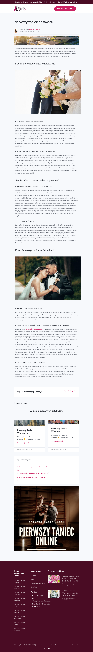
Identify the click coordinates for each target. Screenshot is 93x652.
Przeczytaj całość (23, 443)
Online (65, 9)
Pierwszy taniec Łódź (19, 605)
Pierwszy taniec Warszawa (19, 587)
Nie (73, 392)
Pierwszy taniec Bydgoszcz (19, 617)
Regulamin (34, 587)
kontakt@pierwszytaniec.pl (68, 2)
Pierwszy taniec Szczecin (19, 629)
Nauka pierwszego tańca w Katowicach (33, 467)
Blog (32, 579)
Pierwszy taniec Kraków (19, 581)
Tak (66, 392)
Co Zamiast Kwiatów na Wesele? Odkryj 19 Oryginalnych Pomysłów (70, 578)
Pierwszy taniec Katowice (19, 593)
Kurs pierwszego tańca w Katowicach (32, 477)
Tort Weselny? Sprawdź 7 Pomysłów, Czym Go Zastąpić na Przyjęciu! (70, 593)
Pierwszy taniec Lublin (19, 623)
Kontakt (33, 576)
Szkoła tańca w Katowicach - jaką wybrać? (34, 473)
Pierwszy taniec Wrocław (19, 599)
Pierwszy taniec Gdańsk (19, 611)
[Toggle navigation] (79, 9)
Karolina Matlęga (34, 30)
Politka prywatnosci (38, 583)
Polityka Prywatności (61, 645)
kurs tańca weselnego (34, 329)
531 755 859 (44, 2)
